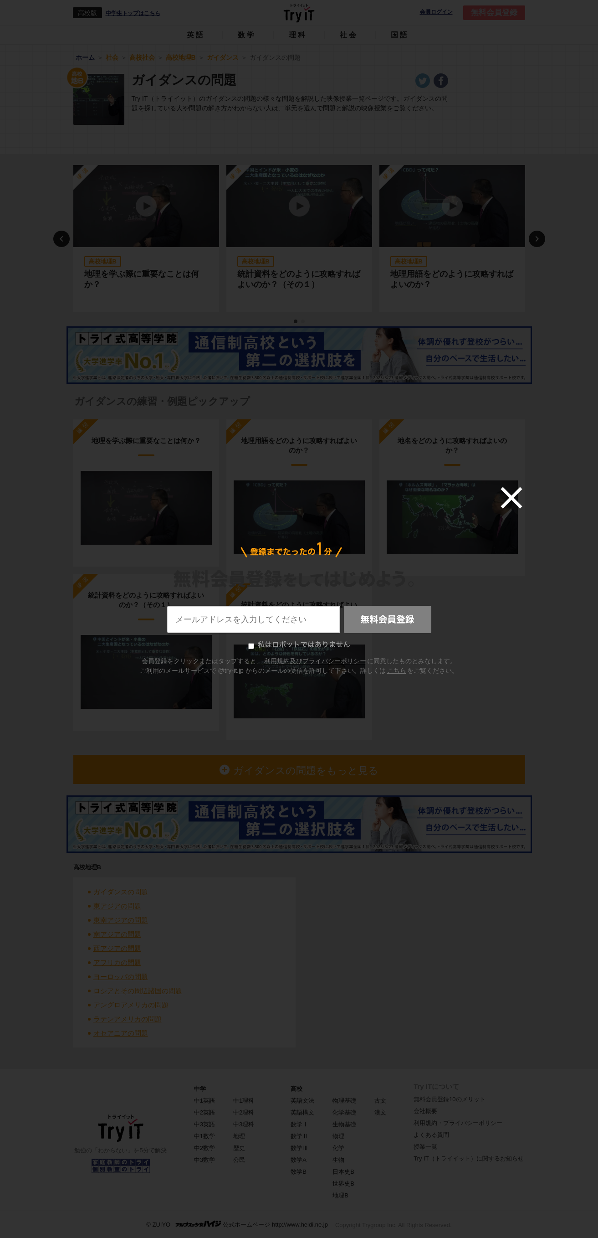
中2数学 (204, 1148)
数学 (247, 35)
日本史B (343, 1171)
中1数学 (204, 1136)
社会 (349, 35)
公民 (239, 1159)
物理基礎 (344, 1100)
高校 (296, 1088)
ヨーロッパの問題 (120, 976)
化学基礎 (344, 1112)
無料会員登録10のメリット (449, 1099)
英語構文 (302, 1112)
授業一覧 (425, 1146)
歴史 (239, 1148)
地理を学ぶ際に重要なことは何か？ (141, 279)
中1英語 (204, 1100)
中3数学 (204, 1159)
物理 (338, 1136)
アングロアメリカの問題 (131, 1005)
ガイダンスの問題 (120, 892)
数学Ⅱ (299, 1136)
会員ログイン (436, 12)
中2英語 (204, 1112)
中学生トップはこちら (133, 13)
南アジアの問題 (117, 934)
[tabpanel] (146, 238)
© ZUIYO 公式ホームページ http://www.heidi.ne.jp (237, 1224)
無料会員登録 (494, 12)
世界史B (343, 1183)
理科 (298, 35)
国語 (400, 35)
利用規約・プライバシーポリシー (458, 1122)
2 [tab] (303, 322)
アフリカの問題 (117, 962)
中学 (200, 1088)
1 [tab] (296, 322)
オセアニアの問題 (120, 1033)
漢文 (380, 1112)
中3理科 (243, 1124)
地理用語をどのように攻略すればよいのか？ (451, 279)
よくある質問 (431, 1134)
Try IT (299, 13)
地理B (340, 1195)
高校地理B (87, 867)
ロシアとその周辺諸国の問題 (137, 991)
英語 (196, 35)
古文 (380, 1100)
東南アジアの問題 (120, 920)
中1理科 (243, 1100)
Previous (61, 239)
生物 (338, 1159)
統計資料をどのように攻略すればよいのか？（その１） (298, 279)
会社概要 (425, 1111)
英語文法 (302, 1100)
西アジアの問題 (117, 948)
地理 (239, 1136)
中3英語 (204, 1124)
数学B (299, 1171)
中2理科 (243, 1112)
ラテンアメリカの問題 (127, 1019)
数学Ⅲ (299, 1148)
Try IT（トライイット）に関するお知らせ (468, 1158)
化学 (338, 1148)
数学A (299, 1159)
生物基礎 (344, 1124)
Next (537, 239)
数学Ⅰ (299, 1124)
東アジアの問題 (117, 906)
